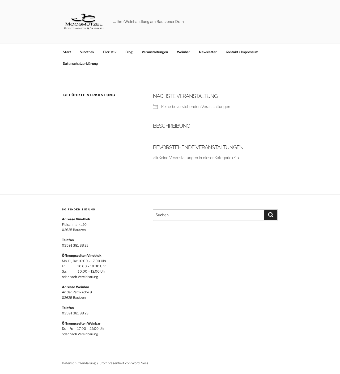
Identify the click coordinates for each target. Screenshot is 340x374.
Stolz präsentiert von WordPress (123, 363)
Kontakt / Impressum (242, 52)
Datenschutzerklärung (80, 63)
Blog (129, 52)
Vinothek (87, 52)
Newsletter (208, 52)
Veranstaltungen (155, 52)
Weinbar (183, 52)
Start (67, 52)
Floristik (109, 52)
